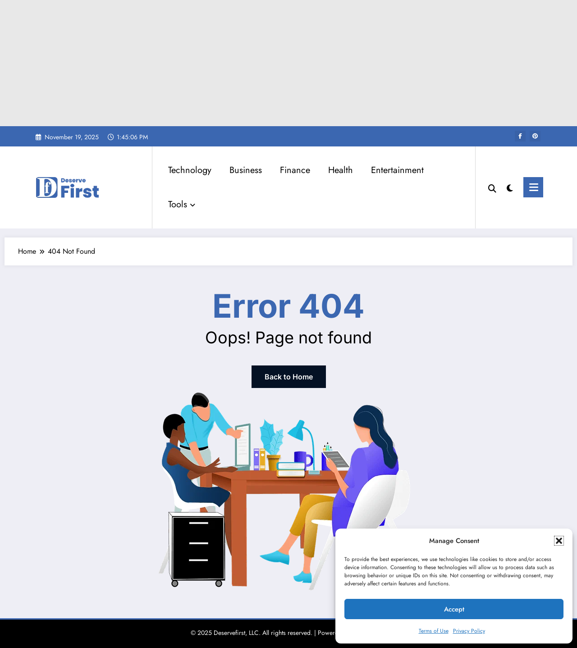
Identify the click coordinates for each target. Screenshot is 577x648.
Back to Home (289, 376)
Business (245, 170)
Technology (189, 170)
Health (340, 170)
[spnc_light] (510, 187)
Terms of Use (434, 631)
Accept (454, 609)
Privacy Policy (469, 631)
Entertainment (397, 170)
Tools (181, 204)
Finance (295, 170)
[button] (558, 540)
